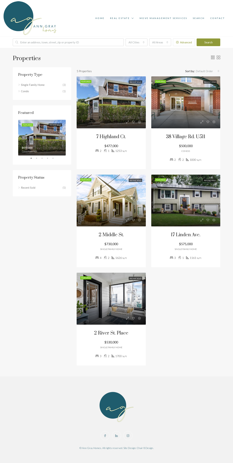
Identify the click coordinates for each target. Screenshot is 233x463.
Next (60, 137)
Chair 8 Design (145, 448)
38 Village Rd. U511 (185, 137)
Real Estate (120, 18)
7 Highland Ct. (111, 137)
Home (100, 18)
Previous (23, 137)
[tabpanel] (42, 137)
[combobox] (136, 42)
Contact (217, 18)
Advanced (184, 42)
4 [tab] (49, 158)
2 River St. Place (111, 333)
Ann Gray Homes (91, 448)
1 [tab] (33, 158)
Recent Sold (28, 187)
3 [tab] (44, 158)
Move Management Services (163, 18)
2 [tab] (38, 158)
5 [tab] (55, 158)
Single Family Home (33, 84)
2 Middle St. (111, 235)
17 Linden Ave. (185, 235)
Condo (25, 91)
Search (199, 18)
